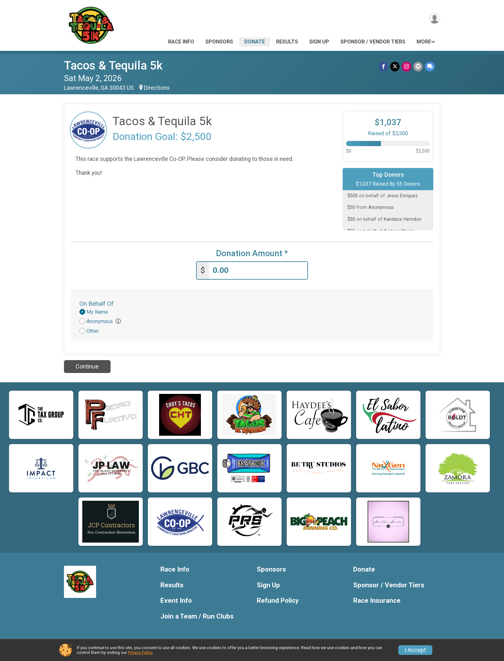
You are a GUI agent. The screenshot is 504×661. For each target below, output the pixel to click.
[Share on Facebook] (384, 66)
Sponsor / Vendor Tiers (372, 42)
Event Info (176, 600)
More (424, 42)
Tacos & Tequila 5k (113, 65)
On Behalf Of (96, 303)
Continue (87, 365)
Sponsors (219, 42)
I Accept (415, 650)
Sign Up (319, 42)
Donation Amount (252, 253)
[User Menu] (434, 19)
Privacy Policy (140, 652)
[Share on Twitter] (396, 66)
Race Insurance (377, 600)
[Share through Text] (430, 66)
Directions (157, 88)
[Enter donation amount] (258, 269)
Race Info (181, 42)
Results (287, 42)
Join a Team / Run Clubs (197, 615)
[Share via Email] (418, 66)
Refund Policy (278, 600)
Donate (254, 42)
